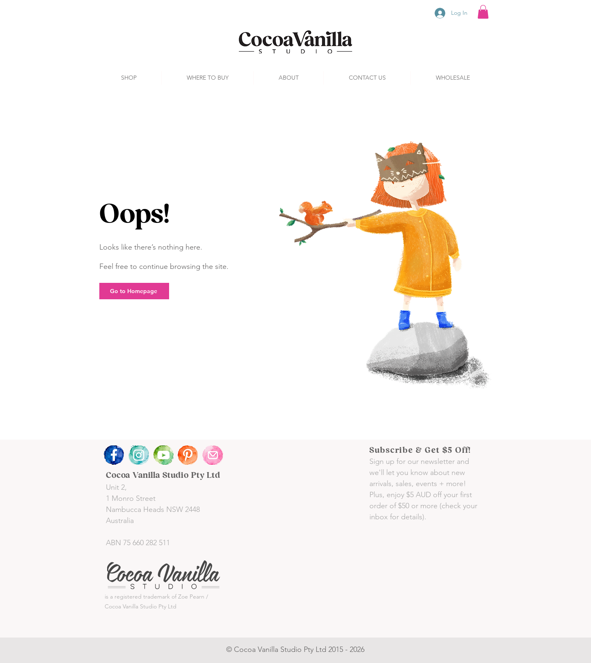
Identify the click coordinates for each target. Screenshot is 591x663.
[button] (483, 11)
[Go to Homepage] (134, 291)
